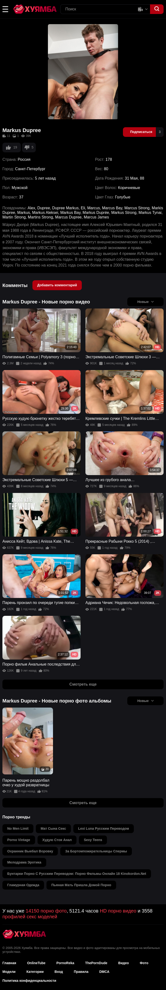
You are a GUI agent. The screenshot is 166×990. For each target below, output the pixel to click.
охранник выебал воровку (30, 851)
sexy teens (93, 840)
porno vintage (18, 840)
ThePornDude (96, 963)
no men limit (18, 828)
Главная (9, 963)
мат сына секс (53, 828)
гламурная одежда (23, 885)
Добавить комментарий (57, 285)
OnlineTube (36, 963)
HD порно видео (118, 910)
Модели (8, 972)
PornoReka (65, 963)
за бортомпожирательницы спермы (96, 851)
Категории (35, 972)
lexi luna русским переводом (103, 828)
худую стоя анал (57, 840)
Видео (123, 963)
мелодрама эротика (24, 862)
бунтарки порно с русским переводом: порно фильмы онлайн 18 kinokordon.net (76, 874)
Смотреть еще (83, 684)
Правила (81, 972)
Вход (58, 972)
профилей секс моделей (29, 916)
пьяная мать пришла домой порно (81, 885)
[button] (5, 9)
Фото (144, 963)
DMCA (104, 972)
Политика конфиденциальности (29, 981)
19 (11, 147)
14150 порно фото (46, 910)
